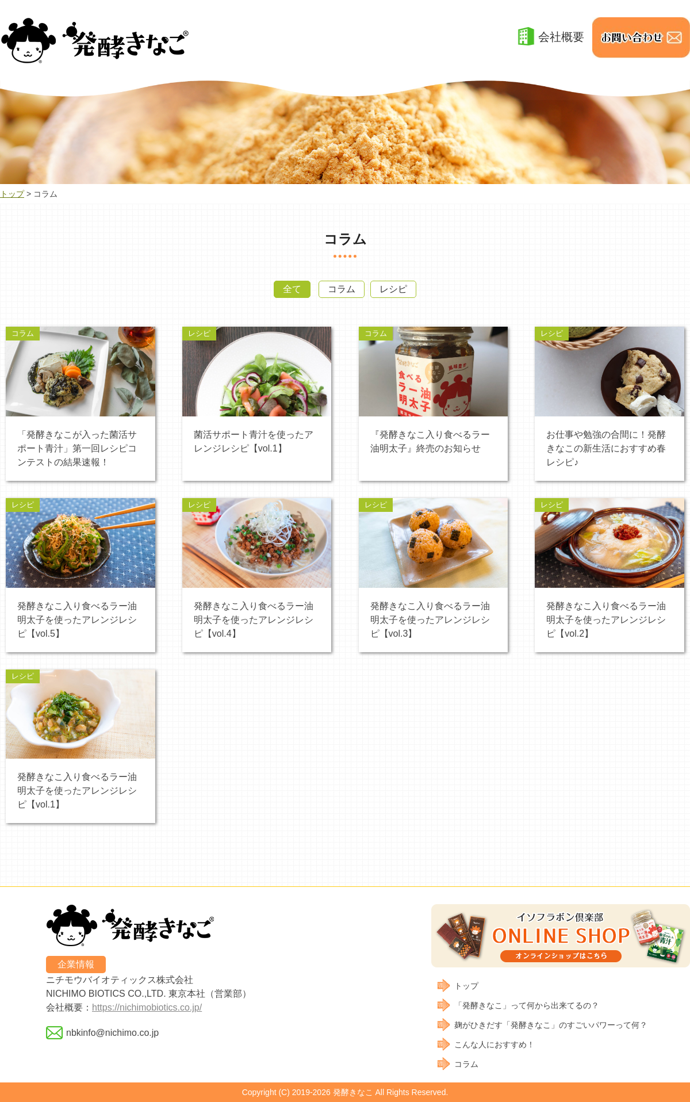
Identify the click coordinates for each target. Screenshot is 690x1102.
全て (292, 289)
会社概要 (561, 36)
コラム (341, 289)
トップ (12, 193)
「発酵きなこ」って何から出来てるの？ (526, 1005)
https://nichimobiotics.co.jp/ (147, 1007)
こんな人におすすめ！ (494, 1044)
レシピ (393, 289)
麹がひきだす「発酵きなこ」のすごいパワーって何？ (550, 1025)
